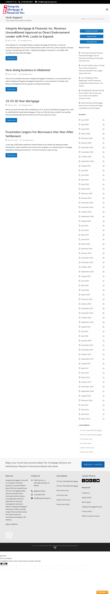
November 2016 (87, 387)
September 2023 (87, 272)
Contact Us (86, 493)
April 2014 (85, 414)
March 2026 (85, 134)
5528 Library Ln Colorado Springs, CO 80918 (42, 482)
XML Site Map (44, 545)
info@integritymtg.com (47, 2)
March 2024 (85, 244)
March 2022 (85, 295)
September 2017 (87, 359)
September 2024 (87, 216)
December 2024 (87, 203)
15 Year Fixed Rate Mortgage (91, 430)
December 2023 (87, 258)
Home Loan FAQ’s (86, 452)
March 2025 (85, 189)
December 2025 (87, 147)
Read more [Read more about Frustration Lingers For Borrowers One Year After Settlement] (11, 155)
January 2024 (86, 253)
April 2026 (85, 129)
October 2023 (86, 267)
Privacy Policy (87, 511)
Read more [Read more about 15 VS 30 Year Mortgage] (11, 120)
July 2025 (84, 170)
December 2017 (87, 345)
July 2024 (84, 226)
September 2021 (87, 322)
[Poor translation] (5, 564)
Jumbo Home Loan (87, 448)
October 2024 (86, 212)
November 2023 (87, 262)
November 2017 (87, 350)
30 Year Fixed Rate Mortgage (91, 435)
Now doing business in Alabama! (28, 70)
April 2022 (85, 290)
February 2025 (86, 193)
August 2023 (86, 276)
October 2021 (86, 318)
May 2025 (85, 180)
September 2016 (87, 391)
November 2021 (87, 313)
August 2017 (86, 363)
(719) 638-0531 (27, 2)
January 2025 (86, 198)
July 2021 (84, 331)
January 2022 (86, 304)
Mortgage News (26, 40)
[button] (106, 9)
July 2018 (84, 336)
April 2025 (85, 184)
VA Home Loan (85, 443)
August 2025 (86, 166)
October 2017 (86, 354)
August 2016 (86, 396)
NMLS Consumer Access (91, 516)
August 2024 (86, 221)
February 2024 (86, 249)
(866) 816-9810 (39, 491)
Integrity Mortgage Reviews (92, 507)
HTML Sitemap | (53, 545)
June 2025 (85, 175)
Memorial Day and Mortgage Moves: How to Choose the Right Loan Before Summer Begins (91, 105)
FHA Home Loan (86, 439)
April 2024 (85, 239)
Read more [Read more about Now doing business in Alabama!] (11, 89)
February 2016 (86, 400)
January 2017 (86, 382)
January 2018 (86, 341)
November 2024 (87, 207)
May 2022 (85, 285)
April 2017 (85, 373)
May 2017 (85, 368)
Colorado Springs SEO (72, 545)
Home (83, 19)
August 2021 (86, 327)
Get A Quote (86, 502)
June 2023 (85, 281)
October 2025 (86, 157)
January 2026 (86, 143)
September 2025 (87, 161)
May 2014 (85, 410)
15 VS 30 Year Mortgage (22, 101)
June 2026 (85, 120)
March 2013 (85, 419)
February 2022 (86, 299)
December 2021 (87, 308)
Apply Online (86, 497)
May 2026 (85, 124)
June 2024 (85, 230)
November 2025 (87, 152)
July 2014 (84, 405)
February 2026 (86, 138)
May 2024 (85, 235)
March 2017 (85, 377)
